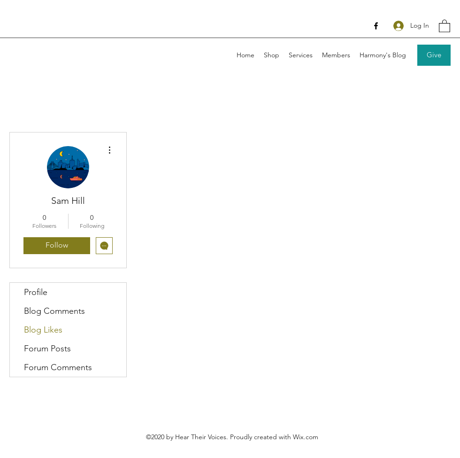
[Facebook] (376, 26)
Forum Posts (47, 348)
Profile (35, 292)
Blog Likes (43, 330)
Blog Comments (54, 311)
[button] (444, 25)
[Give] (434, 55)
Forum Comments (58, 367)
